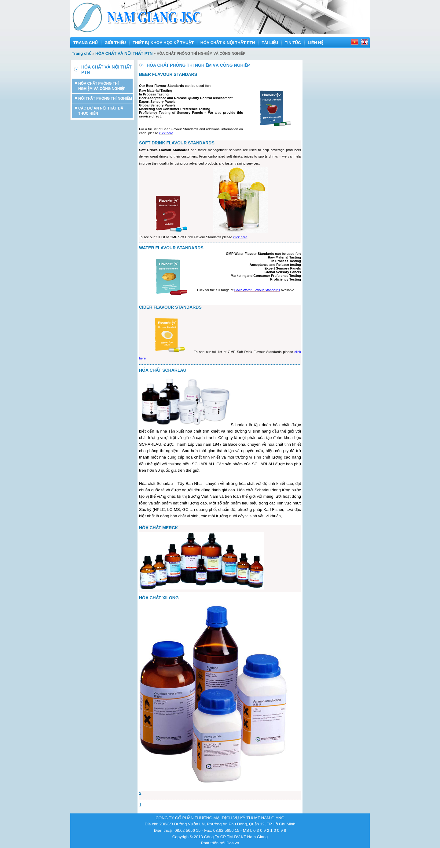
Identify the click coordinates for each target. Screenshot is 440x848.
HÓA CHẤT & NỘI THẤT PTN (227, 42)
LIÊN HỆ (315, 42)
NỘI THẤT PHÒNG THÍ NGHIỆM (105, 98)
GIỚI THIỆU (115, 42)
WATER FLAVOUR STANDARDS (171, 247)
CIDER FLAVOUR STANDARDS (170, 307)
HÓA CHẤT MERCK (158, 527)
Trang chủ (81, 53)
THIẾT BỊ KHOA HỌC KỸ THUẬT (163, 42)
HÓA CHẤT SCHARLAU (162, 370)
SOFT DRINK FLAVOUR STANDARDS (177, 142)
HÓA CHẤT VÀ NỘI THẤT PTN (123, 53)
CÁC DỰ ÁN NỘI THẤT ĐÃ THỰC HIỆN (100, 111)
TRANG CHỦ (85, 42)
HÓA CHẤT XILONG (159, 597)
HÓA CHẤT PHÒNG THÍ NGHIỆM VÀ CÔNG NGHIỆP (102, 86)
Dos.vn (232, 843)
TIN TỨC (293, 42)
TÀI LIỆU (270, 42)
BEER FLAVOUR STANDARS (168, 74)
